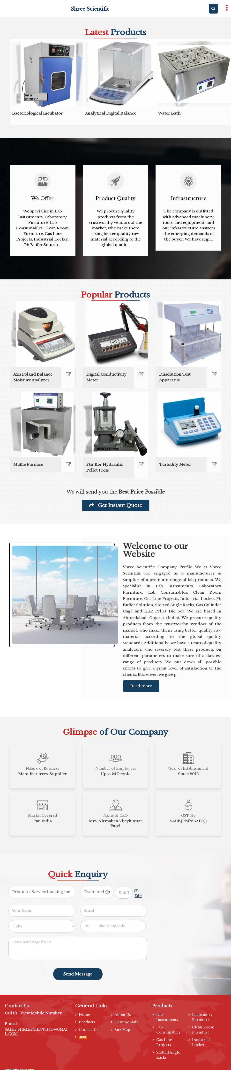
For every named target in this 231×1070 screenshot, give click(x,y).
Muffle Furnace (28, 464)
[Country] (41, 926)
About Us (123, 1014)
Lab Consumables (168, 1029)
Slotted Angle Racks (168, 1055)
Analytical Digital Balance (110, 113)
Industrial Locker (201, 1042)
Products (87, 1022)
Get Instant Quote (115, 505)
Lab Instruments (167, 1017)
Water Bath (169, 113)
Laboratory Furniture (202, 1017)
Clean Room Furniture (203, 1029)
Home (84, 1014)
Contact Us (88, 1029)
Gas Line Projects (164, 1042)
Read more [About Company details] (141, 686)
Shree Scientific (90, 9)
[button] (41, 1013)
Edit (138, 893)
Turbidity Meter (175, 464)
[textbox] (124, 893)
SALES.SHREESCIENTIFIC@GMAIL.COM (36, 1031)
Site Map (122, 1029)
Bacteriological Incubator (37, 113)
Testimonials (126, 1022)
